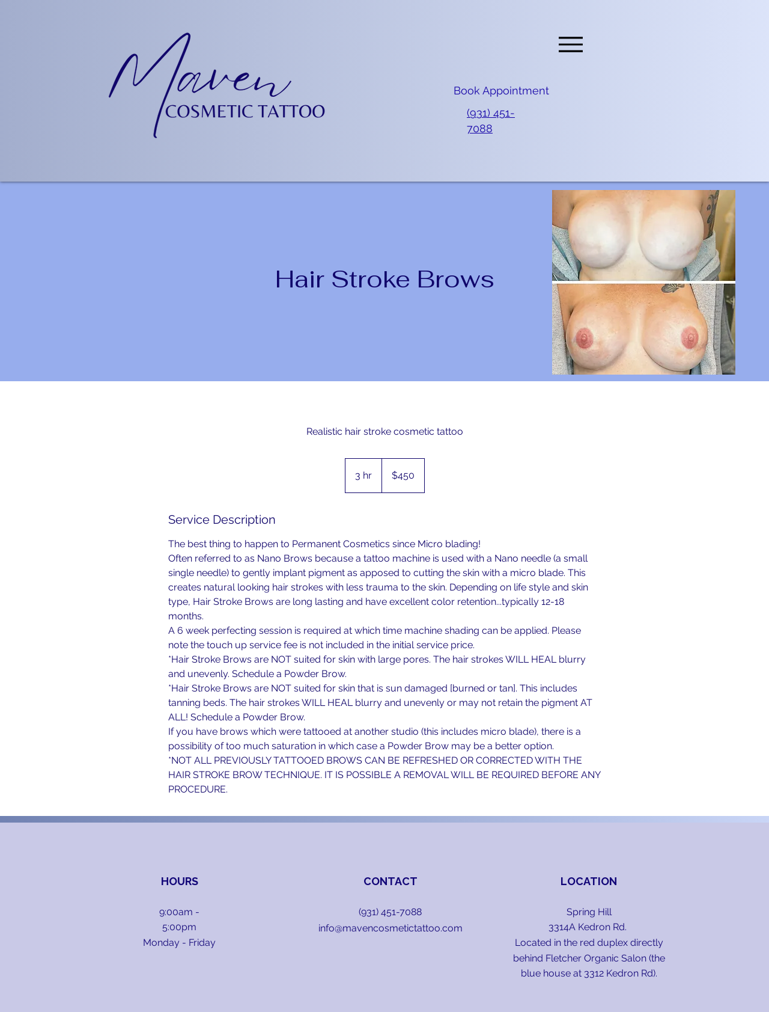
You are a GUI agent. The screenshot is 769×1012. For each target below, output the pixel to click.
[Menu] (570, 44)
